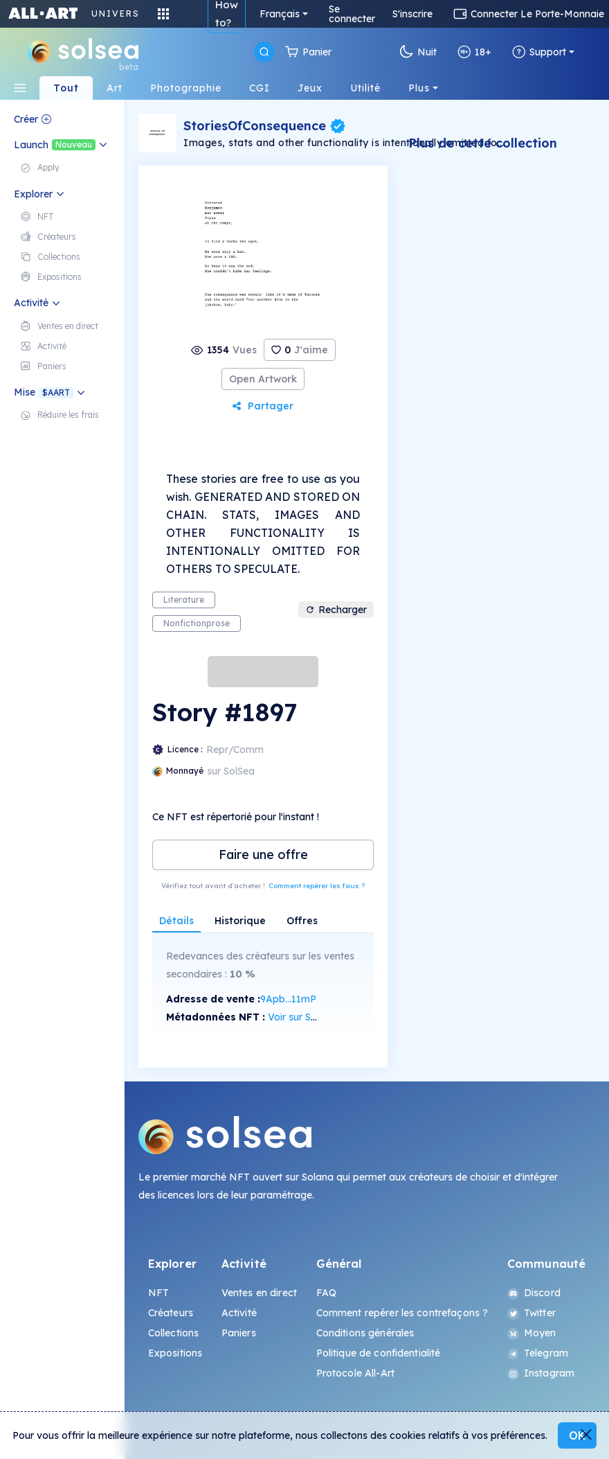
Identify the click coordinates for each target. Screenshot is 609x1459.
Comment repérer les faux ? (317, 885)
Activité (239, 1313)
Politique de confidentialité (378, 1353)
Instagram (540, 1373)
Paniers (238, 1333)
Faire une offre (263, 855)
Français (280, 14)
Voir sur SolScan (305, 1017)
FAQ (326, 1292)
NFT (158, 1292)
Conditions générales (365, 1333)
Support (539, 52)
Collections (173, 1333)
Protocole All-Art (355, 1373)
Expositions (175, 1353)
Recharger (336, 609)
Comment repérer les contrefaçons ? (402, 1313)
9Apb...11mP (288, 999)
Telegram (537, 1353)
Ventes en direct (259, 1292)
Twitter (531, 1313)
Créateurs (170, 1313)
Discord (534, 1292)
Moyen (531, 1333)
